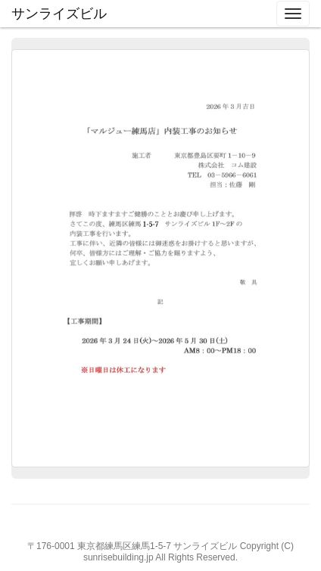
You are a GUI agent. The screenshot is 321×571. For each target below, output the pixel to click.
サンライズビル (59, 13)
